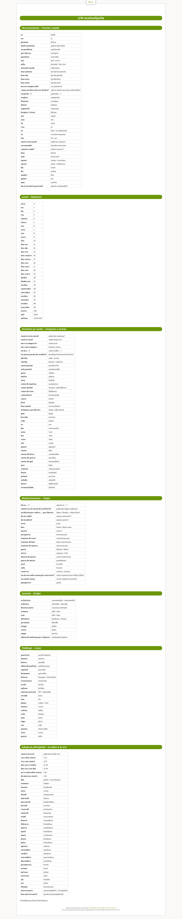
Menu (91, 2)
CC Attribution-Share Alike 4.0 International (102, 908)
